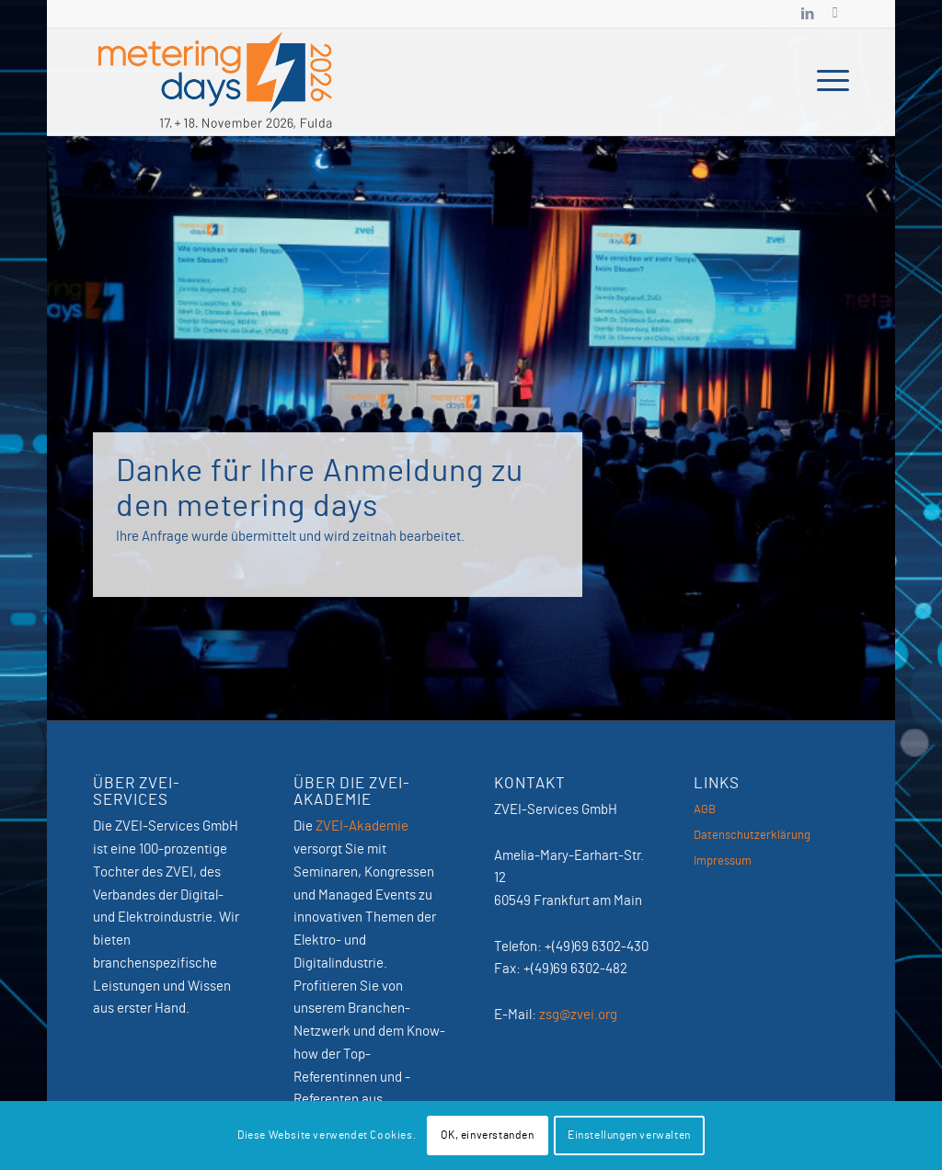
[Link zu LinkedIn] (807, 14)
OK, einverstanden (487, 1135)
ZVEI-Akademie (362, 826)
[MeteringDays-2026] (215, 82)
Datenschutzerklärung (752, 836)
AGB (705, 810)
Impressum (723, 861)
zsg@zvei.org (578, 1015)
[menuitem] (827, 82)
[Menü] (827, 82)
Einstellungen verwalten (629, 1135)
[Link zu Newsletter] (835, 14)
